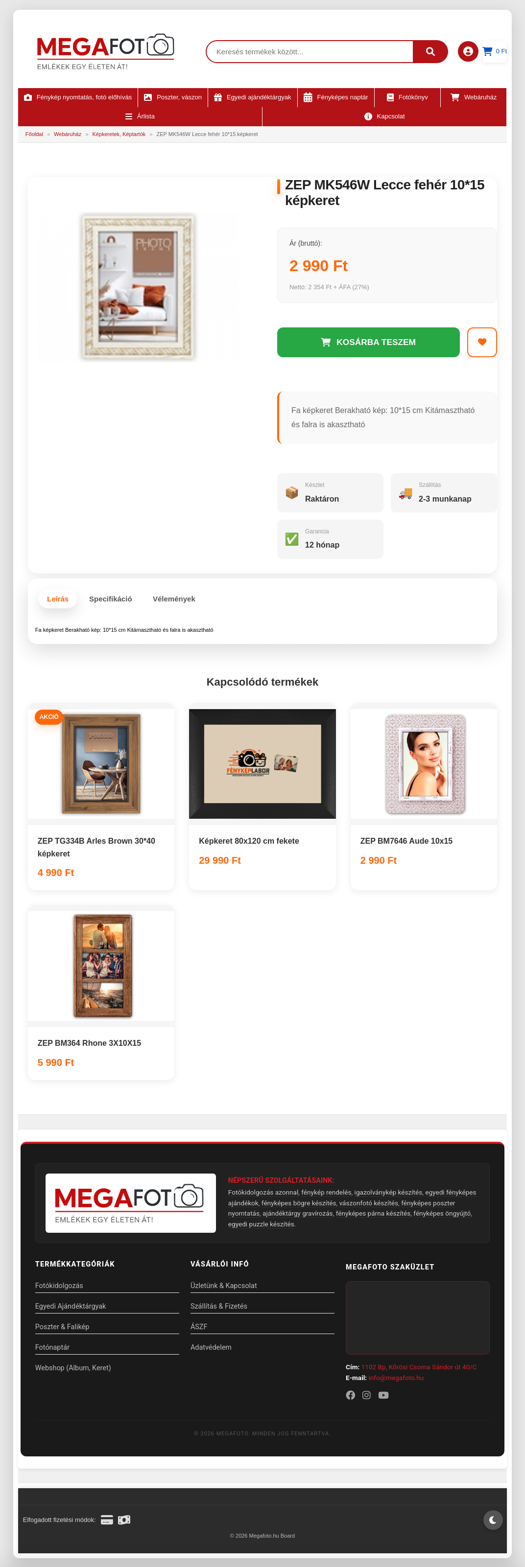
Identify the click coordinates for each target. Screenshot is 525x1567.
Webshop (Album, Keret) (73, 1370)
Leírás (58, 601)
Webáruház (67, 134)
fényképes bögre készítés (299, 1205)
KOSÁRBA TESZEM (368, 343)
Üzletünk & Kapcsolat (224, 1288)
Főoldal (34, 134)
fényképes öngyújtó (442, 1216)
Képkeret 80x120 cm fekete (249, 843)
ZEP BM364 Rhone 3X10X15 (89, 1045)
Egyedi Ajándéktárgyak (70, 1308)
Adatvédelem (212, 1349)
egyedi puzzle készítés (261, 1226)
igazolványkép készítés (389, 1194)
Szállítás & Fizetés (219, 1308)
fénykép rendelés (326, 1194)
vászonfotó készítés (368, 1205)
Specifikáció (110, 601)
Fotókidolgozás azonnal (263, 1194)
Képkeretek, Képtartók (118, 134)
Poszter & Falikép (62, 1329)
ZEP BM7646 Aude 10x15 (406, 843)
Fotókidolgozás (59, 1288)
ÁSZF (200, 1329)
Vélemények (174, 601)
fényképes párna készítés (373, 1216)
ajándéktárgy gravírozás (297, 1216)
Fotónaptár (52, 1349)
